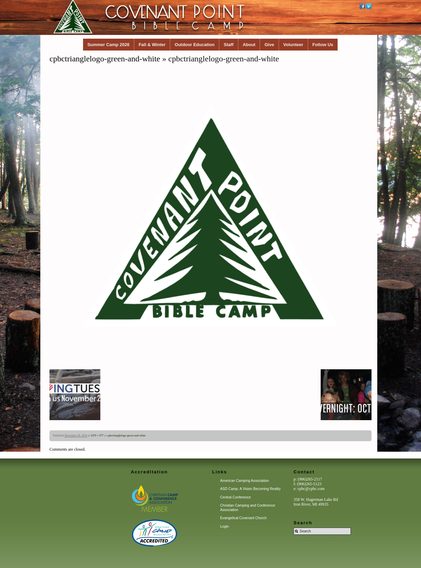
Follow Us (323, 44)
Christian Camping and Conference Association (247, 507)
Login (224, 526)
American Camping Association (244, 481)
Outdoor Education (195, 44)
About (249, 44)
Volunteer (293, 44)
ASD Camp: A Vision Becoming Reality (250, 489)
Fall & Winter (152, 44)
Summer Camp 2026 (108, 44)
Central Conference (235, 497)
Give (269, 44)
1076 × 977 (97, 435)
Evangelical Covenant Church (243, 518)
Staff (229, 44)
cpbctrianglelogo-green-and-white (104, 58)
